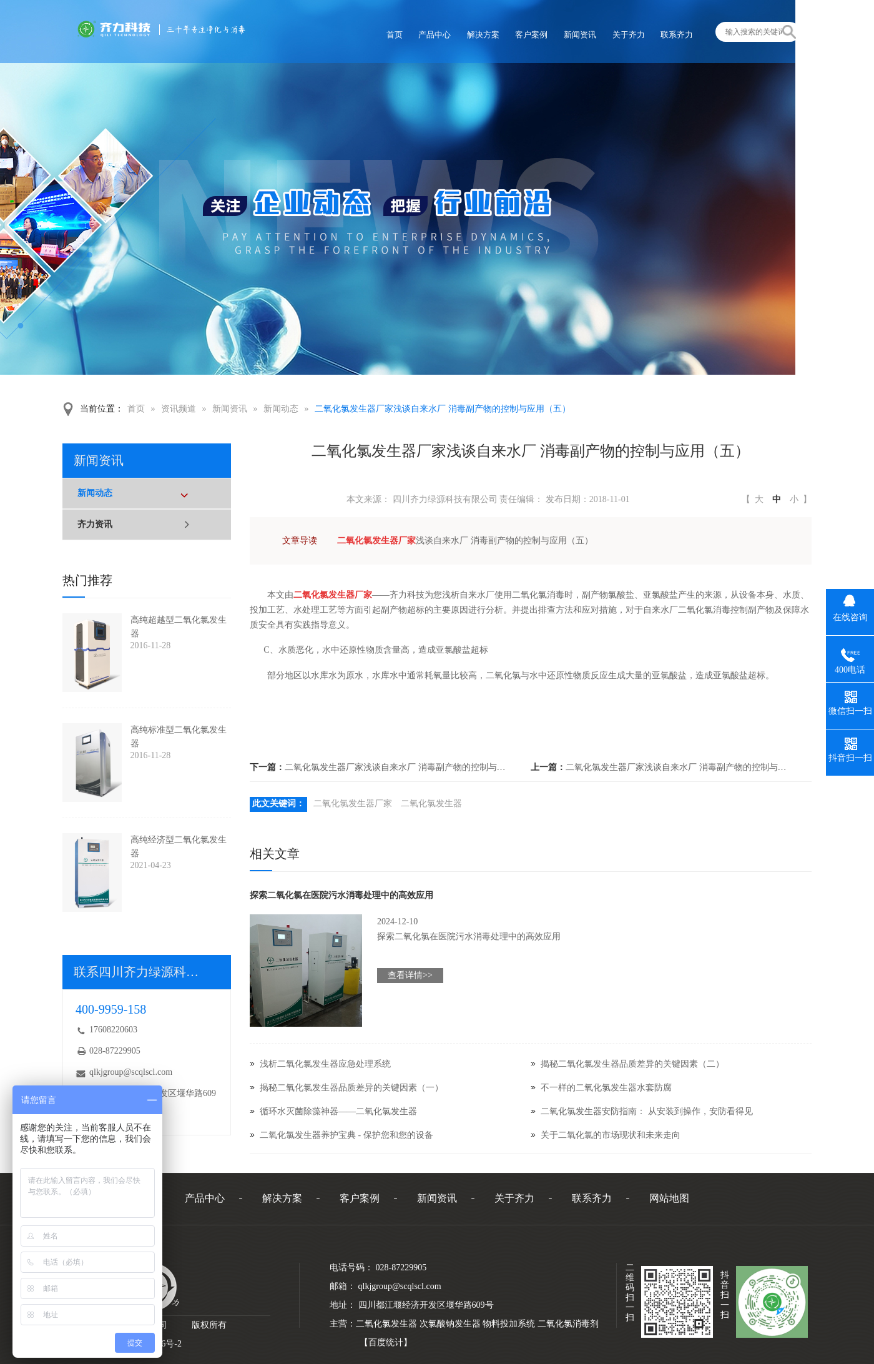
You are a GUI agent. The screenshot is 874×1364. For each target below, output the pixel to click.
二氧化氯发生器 (431, 803)
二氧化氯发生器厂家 (352, 803)
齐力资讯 (94, 524)
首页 (136, 408)
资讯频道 (178, 408)
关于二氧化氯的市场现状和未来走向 (610, 1135)
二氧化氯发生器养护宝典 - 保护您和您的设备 (346, 1135)
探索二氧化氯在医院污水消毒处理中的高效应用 (341, 895)
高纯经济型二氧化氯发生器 (178, 846)
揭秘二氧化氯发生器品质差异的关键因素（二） (632, 1064)
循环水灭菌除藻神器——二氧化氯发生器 (338, 1111)
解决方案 (282, 1198)
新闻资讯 (229, 408)
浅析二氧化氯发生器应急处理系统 (325, 1064)
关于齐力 (514, 1198)
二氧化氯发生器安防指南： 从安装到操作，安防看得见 (647, 1111)
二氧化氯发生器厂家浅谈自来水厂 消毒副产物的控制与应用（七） (397, 767)
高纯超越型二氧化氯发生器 (178, 626)
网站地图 (669, 1198)
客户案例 (360, 1198)
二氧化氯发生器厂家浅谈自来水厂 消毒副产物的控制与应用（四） (678, 767)
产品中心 (205, 1198)
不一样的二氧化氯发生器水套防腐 (606, 1087)
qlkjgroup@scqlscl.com (130, 1072)
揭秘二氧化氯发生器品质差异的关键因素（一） (351, 1087)
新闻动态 (280, 408)
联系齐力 (592, 1198)
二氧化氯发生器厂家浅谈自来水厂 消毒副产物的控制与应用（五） (443, 408)
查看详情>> (410, 975)
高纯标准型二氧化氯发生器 (178, 736)
